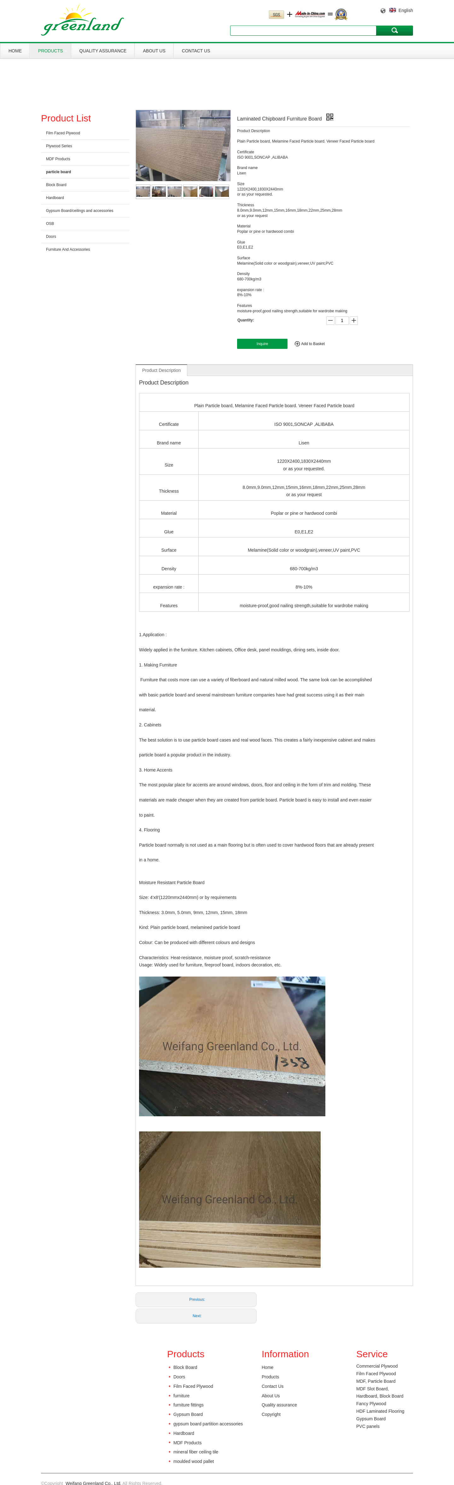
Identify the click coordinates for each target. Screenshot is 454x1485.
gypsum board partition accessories (208, 1423)
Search (394, 30)
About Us (154, 50)
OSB (50, 223)
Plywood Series (59, 146)
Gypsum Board (188, 1414)
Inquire (262, 344)
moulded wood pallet (193, 1461)
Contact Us (196, 50)
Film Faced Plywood (63, 133)
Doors (51, 236)
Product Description (161, 370)
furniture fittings (188, 1404)
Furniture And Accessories (68, 249)
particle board (58, 172)
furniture (181, 1395)
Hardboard (55, 198)
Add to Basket (313, 344)
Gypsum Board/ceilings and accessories (79, 210)
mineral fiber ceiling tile (195, 1451)
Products (50, 50)
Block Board (56, 185)
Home (15, 50)
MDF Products (58, 159)
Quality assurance (103, 50)
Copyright (271, 1414)
